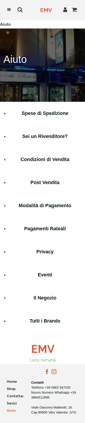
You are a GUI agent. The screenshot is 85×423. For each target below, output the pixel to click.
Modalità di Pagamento (45, 205)
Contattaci (16, 396)
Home (12, 381)
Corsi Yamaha (42, 359)
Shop (11, 389)
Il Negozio (45, 298)
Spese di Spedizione (45, 113)
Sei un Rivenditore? (45, 136)
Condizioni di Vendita (45, 159)
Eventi (45, 275)
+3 (72, 392)
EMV (46, 10)
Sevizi (12, 403)
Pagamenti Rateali (45, 228)
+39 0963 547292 (58, 387)
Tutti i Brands (45, 321)
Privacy (45, 251)
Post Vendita (45, 182)
